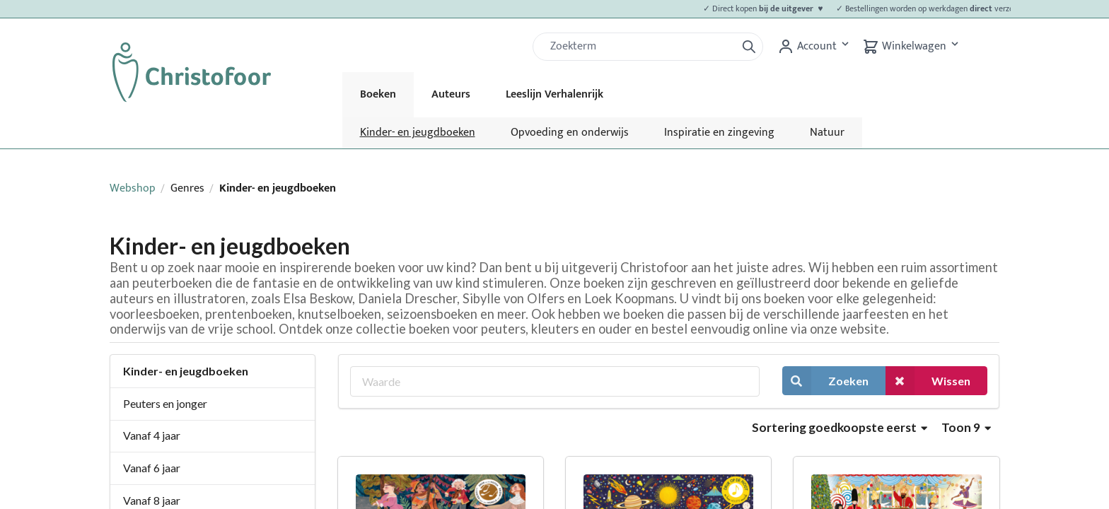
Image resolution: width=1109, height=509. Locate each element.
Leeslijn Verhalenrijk (554, 94)
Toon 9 (966, 427)
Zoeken (825, 380)
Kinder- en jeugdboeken (417, 132)
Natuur (827, 132)
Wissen (928, 380)
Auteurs (450, 94)
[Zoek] (640, 47)
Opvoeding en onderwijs (570, 132)
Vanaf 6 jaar (151, 467)
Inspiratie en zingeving (719, 132)
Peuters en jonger (165, 403)
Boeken (378, 94)
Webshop (133, 188)
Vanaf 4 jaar (151, 435)
